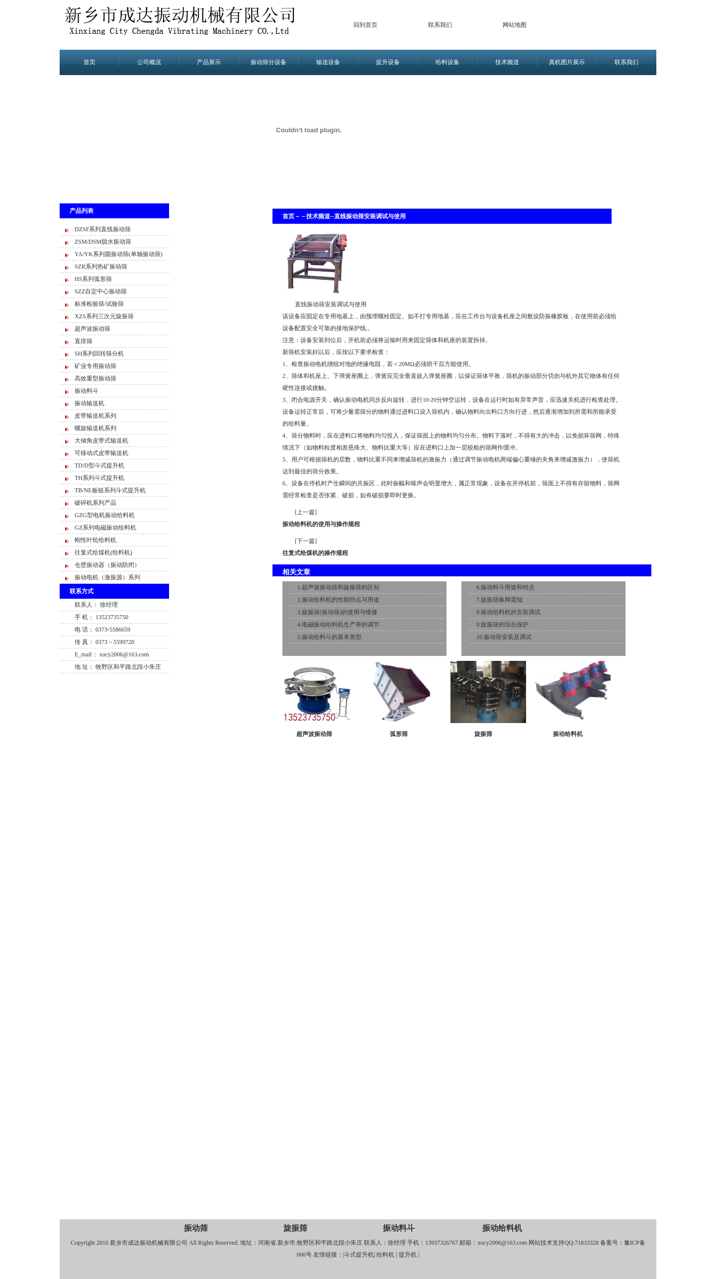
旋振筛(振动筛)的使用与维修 (339, 612)
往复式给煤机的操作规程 (315, 552)
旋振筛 (483, 734)
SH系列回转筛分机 (99, 353)
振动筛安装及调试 (508, 637)
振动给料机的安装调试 (510, 612)
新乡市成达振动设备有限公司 (184, 25)
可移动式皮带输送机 (101, 453)
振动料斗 (86, 390)
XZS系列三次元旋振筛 (104, 316)
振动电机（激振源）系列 (107, 577)
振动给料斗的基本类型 (331, 637)
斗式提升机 (359, 1254)
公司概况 (149, 62)
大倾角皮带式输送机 (101, 440)
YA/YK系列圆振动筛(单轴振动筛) (119, 254)
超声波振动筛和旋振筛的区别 (340, 587)
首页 (89, 62)
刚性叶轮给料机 (95, 540)
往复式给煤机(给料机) (103, 552)
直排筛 (83, 341)
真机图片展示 (567, 62)
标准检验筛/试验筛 (99, 303)
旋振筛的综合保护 (505, 624)
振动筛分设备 (268, 62)
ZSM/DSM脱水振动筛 (103, 241)
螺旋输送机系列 (95, 428)
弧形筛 (399, 734)
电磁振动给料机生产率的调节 (340, 624)
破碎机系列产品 (95, 502)
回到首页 (365, 24)
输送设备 (328, 62)
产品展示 (209, 62)
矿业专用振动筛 (95, 366)
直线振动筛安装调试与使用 (370, 216)
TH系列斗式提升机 (99, 477)
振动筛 (196, 1228)
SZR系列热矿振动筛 (101, 266)
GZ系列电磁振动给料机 (105, 527)
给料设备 (447, 62)
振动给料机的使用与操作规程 (321, 524)
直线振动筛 (310, 304)
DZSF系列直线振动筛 (103, 229)
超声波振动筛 (92, 328)
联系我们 (440, 24)
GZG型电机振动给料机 (105, 515)
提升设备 (388, 62)
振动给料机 (568, 734)
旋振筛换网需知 (502, 599)
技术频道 (507, 62)
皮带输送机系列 (95, 415)
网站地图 (515, 24)
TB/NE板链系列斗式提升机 (110, 490)
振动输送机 (89, 403)
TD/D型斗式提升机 (99, 465)
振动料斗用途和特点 (508, 587)
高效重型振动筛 (95, 378)
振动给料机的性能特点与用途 (340, 599)
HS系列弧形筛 (93, 278)
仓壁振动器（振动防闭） (107, 564)
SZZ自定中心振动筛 (101, 291)
